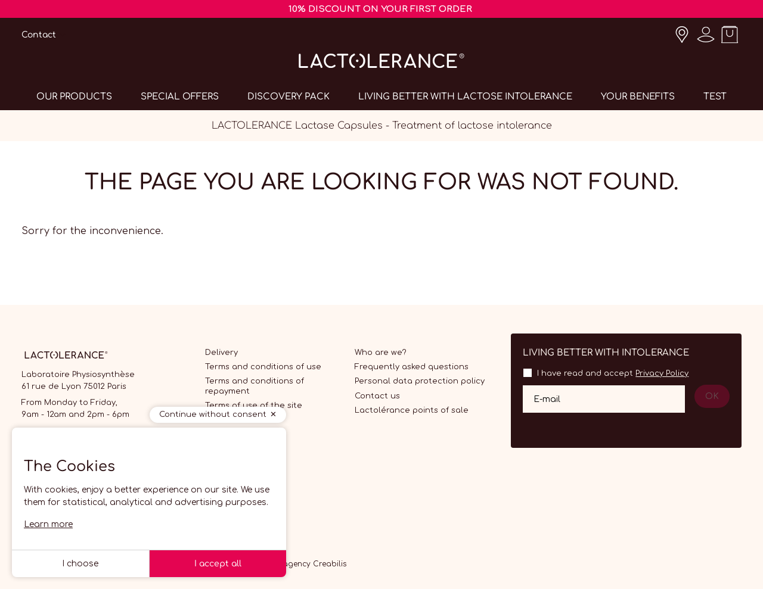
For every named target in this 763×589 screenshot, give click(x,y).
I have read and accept (612, 373)
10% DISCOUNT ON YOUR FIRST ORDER (380, 9)
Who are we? (381, 352)
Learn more (48, 524)
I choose (80, 563)
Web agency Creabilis (305, 564)
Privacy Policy (661, 373)
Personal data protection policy (420, 381)
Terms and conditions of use (263, 367)
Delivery (221, 352)
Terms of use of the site (253, 405)
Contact (38, 34)
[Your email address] (604, 399)
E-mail (547, 398)
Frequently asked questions (412, 367)
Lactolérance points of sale (412, 410)
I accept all (217, 563)
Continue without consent (212, 414)
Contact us (377, 396)
